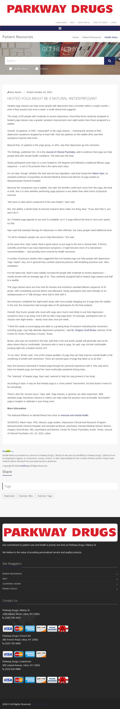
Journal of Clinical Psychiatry (60, 152)
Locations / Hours (11, 584)
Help (72, 23)
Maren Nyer (98, 173)
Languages (61, 23)
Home (76, 37)
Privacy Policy (9, 589)
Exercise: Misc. (26, 496)
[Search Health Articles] (54, 61)
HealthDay (24, 465)
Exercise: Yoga (45, 496)
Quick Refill (84, 23)
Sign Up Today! (100, 23)
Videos (42, 68)
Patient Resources (91, 37)
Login (113, 23)
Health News (18, 68)
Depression (9, 496)
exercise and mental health (74, 415)
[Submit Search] (109, 61)
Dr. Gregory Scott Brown (83, 330)
